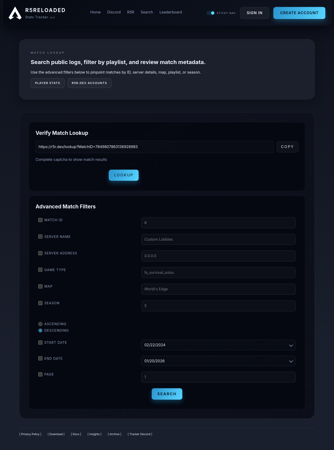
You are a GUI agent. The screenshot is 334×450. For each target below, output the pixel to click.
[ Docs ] (76, 436)
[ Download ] (56, 436)
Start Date (52, 344)
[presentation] (70, 177)
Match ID (50, 222)
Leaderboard (171, 13)
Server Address (57, 255)
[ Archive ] (114, 436)
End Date (50, 360)
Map (45, 288)
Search (147, 13)
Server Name (54, 238)
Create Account (298, 13)
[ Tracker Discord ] (140, 436)
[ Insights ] (94, 436)
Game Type (52, 271)
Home (95, 13)
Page (46, 376)
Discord (114, 13)
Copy (287, 148)
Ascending (52, 326)
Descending (53, 332)
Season (49, 305)
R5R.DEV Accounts (89, 85)
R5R (130, 13)
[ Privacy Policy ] (30, 436)
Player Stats (47, 85)
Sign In (253, 13)
